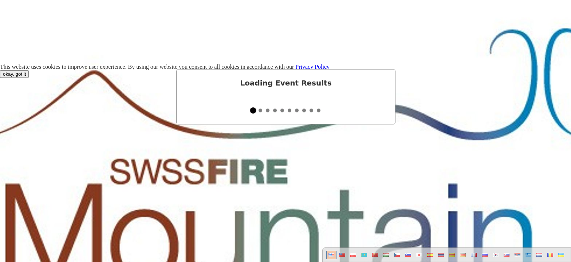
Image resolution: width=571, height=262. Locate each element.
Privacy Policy (312, 67)
